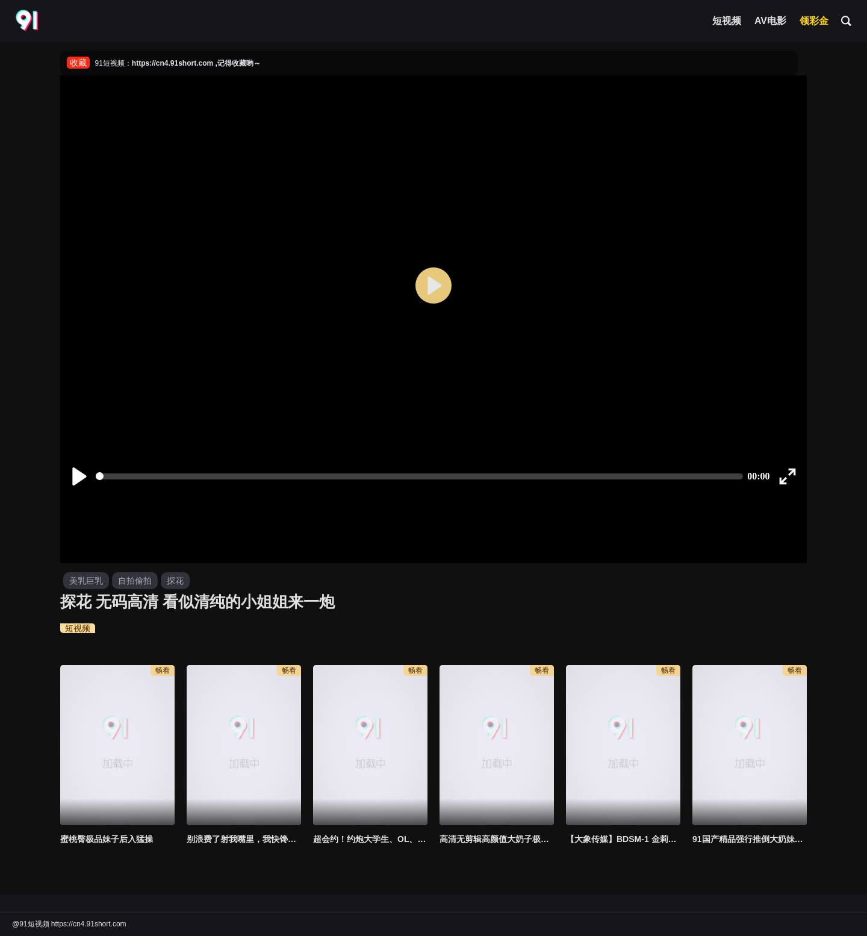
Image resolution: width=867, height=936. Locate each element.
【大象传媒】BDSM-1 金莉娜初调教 (623, 839)
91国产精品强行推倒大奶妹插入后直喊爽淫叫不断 (749, 839)
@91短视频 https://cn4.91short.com (69, 924)
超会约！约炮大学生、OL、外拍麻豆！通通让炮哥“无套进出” (370, 839)
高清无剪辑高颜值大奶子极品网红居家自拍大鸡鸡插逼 (497, 839)
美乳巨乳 (86, 580)
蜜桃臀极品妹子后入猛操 (106, 839)
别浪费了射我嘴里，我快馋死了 (244, 839)
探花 (175, 580)
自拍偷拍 (135, 580)
